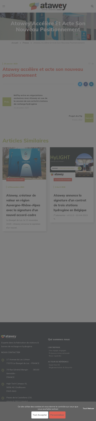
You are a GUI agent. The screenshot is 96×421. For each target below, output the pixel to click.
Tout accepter (40, 415)
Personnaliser (57, 415)
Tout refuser (88, 408)
